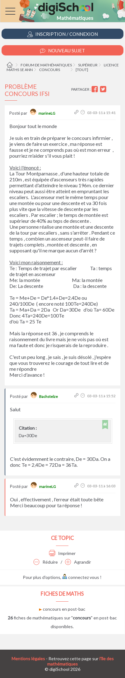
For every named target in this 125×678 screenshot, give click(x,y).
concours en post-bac (62, 609)
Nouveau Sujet (62, 51)
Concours (49, 69)
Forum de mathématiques (46, 65)
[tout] (82, 69)
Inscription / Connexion (62, 34)
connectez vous (80, 577)
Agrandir (78, 562)
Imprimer (62, 553)
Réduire (45, 562)
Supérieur (88, 65)
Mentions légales (28, 658)
